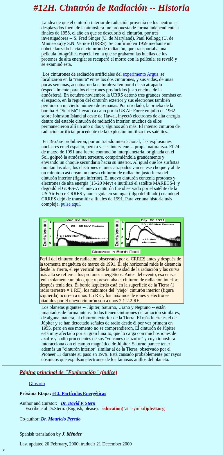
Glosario (37, 383)
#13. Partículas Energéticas (79, 393)
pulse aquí (70, 204)
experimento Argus (141, 74)
